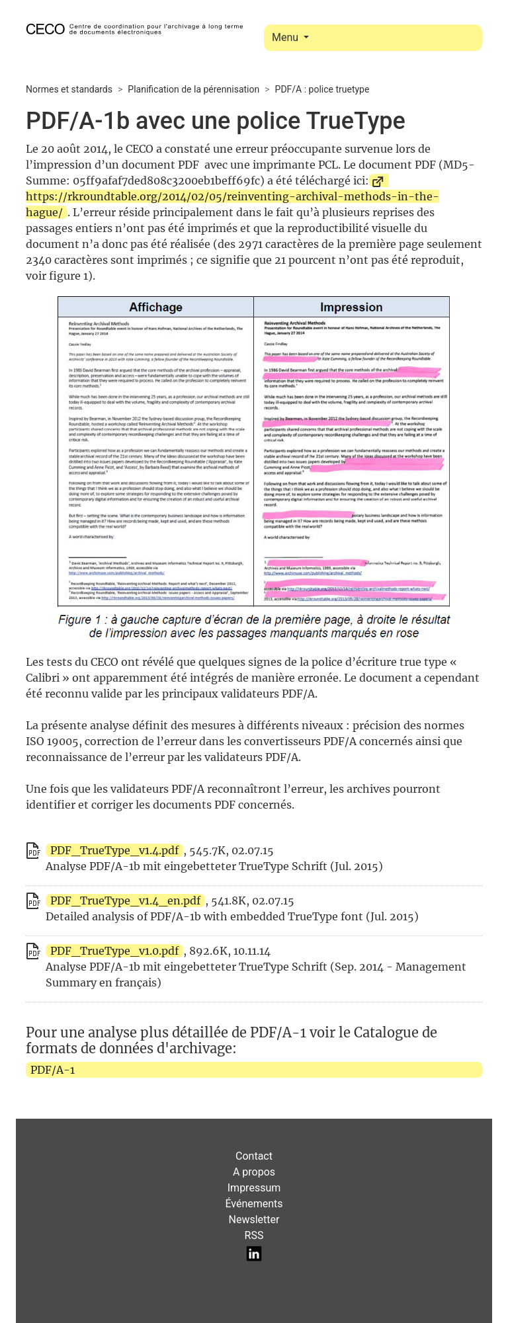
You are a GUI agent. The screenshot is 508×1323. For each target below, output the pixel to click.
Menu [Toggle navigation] (286, 37)
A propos (254, 1172)
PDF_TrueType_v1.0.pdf (114, 950)
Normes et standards (69, 89)
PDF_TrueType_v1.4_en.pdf (125, 900)
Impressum (254, 1188)
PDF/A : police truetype (322, 89)
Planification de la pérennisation (193, 89)
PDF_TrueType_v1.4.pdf (114, 850)
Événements (253, 1203)
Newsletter (254, 1219)
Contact (254, 1156)
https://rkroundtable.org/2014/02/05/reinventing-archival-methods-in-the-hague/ (232, 204)
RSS (254, 1235)
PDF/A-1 (52, 1069)
